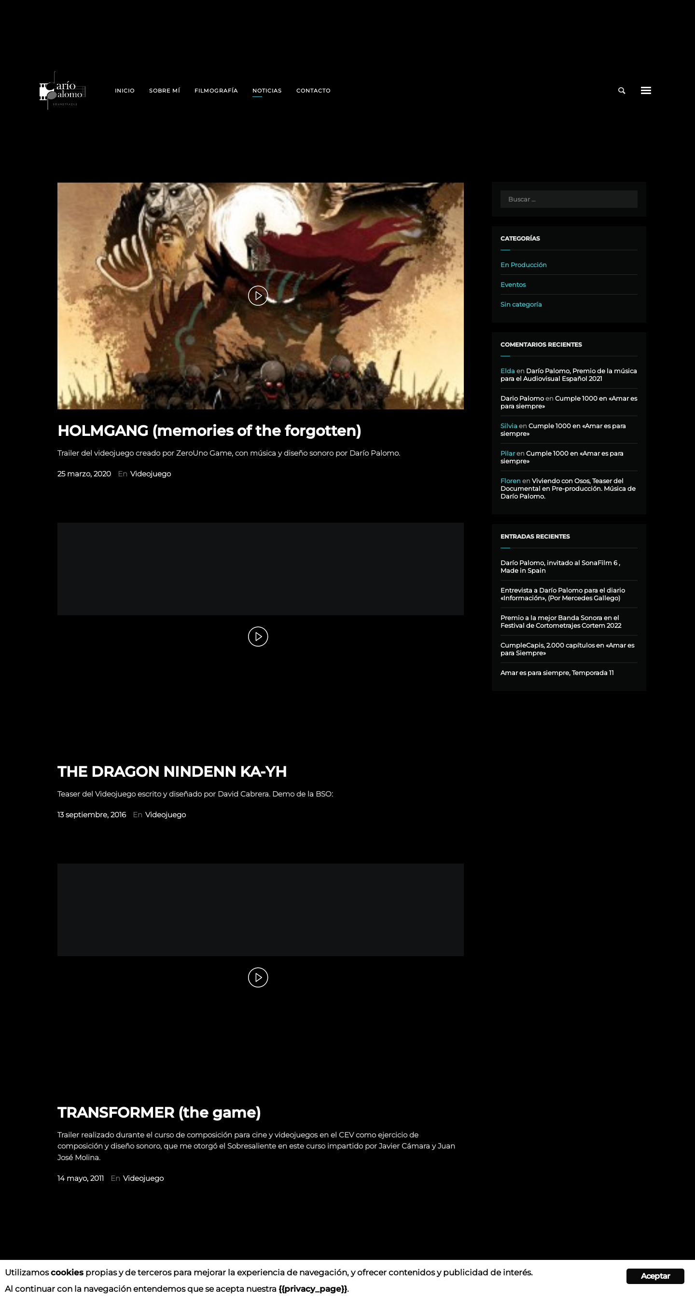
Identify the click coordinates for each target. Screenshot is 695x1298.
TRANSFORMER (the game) (159, 1113)
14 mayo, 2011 (80, 1178)
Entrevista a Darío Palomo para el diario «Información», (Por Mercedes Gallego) (562, 594)
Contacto (313, 90)
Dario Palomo (522, 398)
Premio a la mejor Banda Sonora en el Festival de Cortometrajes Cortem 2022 (560, 621)
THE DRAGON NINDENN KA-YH (172, 772)
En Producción (523, 265)
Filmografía (216, 90)
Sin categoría (521, 304)
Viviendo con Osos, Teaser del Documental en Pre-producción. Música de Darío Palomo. (568, 488)
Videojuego (150, 474)
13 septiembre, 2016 (91, 815)
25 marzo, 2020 (84, 474)
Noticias (267, 90)
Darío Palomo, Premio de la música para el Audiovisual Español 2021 (568, 374)
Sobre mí (164, 90)
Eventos (513, 284)
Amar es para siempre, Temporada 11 (557, 672)
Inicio (125, 90)
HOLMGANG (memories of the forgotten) (209, 431)
